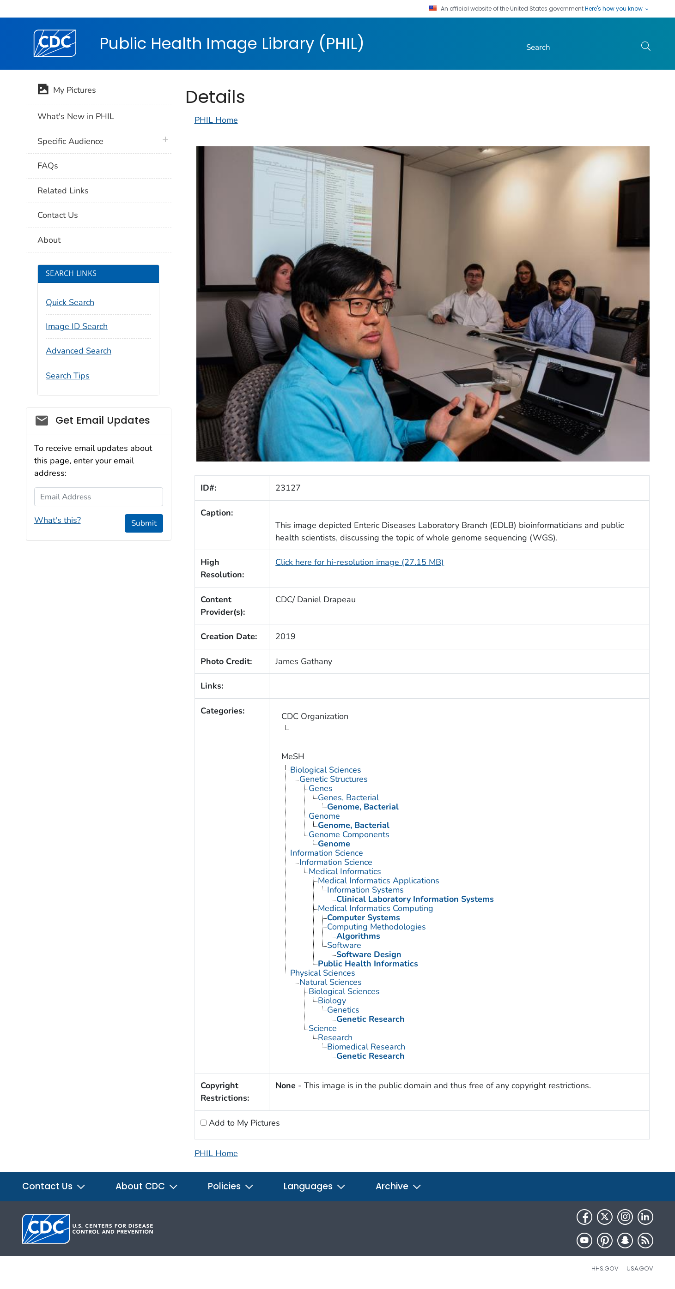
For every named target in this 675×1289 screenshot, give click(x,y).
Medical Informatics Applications (378, 880)
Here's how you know (617, 9)
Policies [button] (231, 1186)
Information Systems (365, 889)
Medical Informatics (345, 871)
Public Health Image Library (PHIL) (232, 43)
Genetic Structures (333, 779)
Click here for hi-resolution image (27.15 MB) (359, 562)
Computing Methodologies (376, 926)
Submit (144, 523)
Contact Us (57, 215)
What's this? (57, 520)
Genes (321, 788)
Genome (324, 815)
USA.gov (639, 1268)
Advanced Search (78, 350)
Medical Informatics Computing (375, 908)
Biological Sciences (325, 769)
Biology (332, 1000)
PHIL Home (216, 120)
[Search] (578, 47)
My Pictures (66, 91)
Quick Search (70, 302)
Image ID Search (77, 326)
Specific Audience (70, 141)
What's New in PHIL (75, 116)
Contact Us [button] (54, 1186)
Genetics (343, 1009)
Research (335, 1037)
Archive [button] (399, 1186)
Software (344, 945)
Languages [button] (315, 1186)
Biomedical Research (366, 1046)
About (49, 240)
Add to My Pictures (243, 1122)
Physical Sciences (322, 972)
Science (323, 1028)
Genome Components (349, 834)
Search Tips (68, 375)
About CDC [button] (147, 1186)
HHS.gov (605, 1268)
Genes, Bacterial (348, 797)
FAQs (47, 165)
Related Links (63, 190)
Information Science (326, 852)
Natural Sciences (330, 982)
